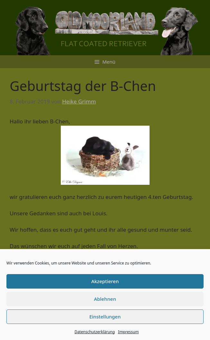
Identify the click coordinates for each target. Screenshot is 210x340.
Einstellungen (105, 316)
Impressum (128, 332)
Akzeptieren (105, 281)
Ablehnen (105, 299)
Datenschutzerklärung (95, 332)
